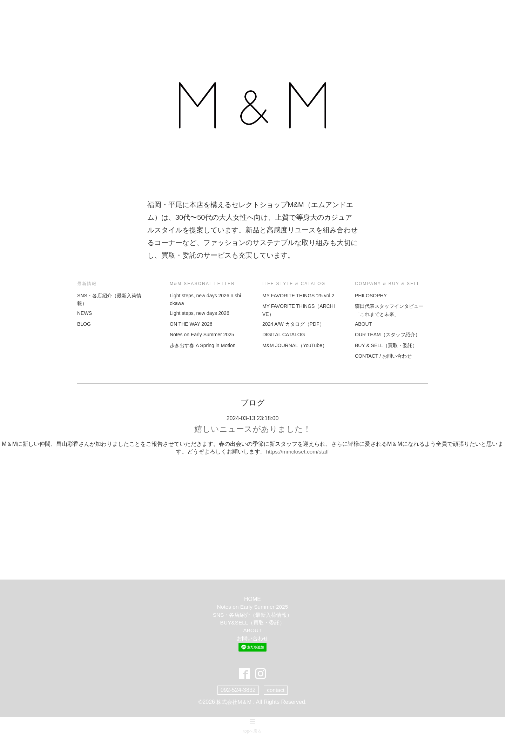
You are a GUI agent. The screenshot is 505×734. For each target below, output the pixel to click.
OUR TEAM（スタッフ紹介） (387, 334)
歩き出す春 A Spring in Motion (203, 345)
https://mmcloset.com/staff (297, 452)
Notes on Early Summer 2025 (202, 334)
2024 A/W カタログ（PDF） (293, 324)
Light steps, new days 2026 (199, 313)
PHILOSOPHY (371, 295)
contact (276, 690)
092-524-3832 (237, 690)
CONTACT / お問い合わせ (383, 356)
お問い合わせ (252, 639)
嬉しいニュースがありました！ (253, 429)
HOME (252, 599)
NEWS (84, 313)
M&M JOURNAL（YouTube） (294, 345)
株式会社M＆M (234, 702)
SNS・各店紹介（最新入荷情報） (252, 615)
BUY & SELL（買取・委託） (386, 345)
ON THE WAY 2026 (191, 324)
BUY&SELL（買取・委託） (252, 623)
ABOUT (363, 324)
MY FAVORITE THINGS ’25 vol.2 (298, 295)
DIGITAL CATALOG (283, 334)
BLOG (84, 324)
